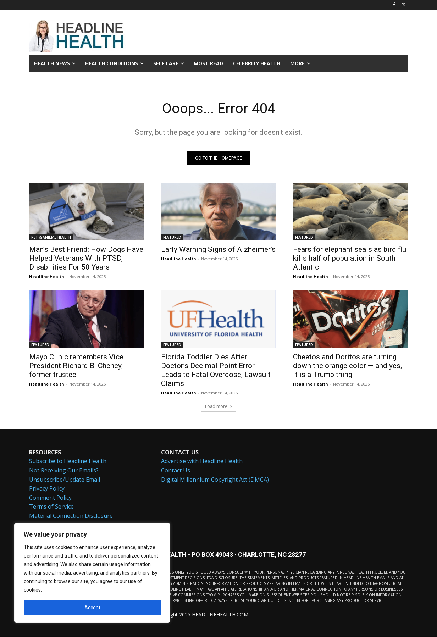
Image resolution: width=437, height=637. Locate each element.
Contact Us (175, 471)
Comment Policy (50, 498)
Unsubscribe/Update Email (64, 480)
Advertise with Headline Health (202, 461)
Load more (218, 407)
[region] (92, 573)
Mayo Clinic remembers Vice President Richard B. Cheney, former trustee (76, 366)
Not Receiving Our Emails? (64, 471)
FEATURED (172, 237)
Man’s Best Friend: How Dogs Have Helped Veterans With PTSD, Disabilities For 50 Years (86, 258)
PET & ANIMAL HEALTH (51, 237)
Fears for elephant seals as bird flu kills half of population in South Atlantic (349, 258)
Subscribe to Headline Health (67, 461)
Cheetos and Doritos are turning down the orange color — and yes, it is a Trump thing (347, 366)
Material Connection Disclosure (71, 516)
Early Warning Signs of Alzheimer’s (218, 249)
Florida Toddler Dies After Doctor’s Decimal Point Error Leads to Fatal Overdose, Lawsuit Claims (216, 370)
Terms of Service (51, 507)
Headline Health (46, 276)
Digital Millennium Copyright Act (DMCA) (215, 480)
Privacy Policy (47, 489)
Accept (92, 607)
